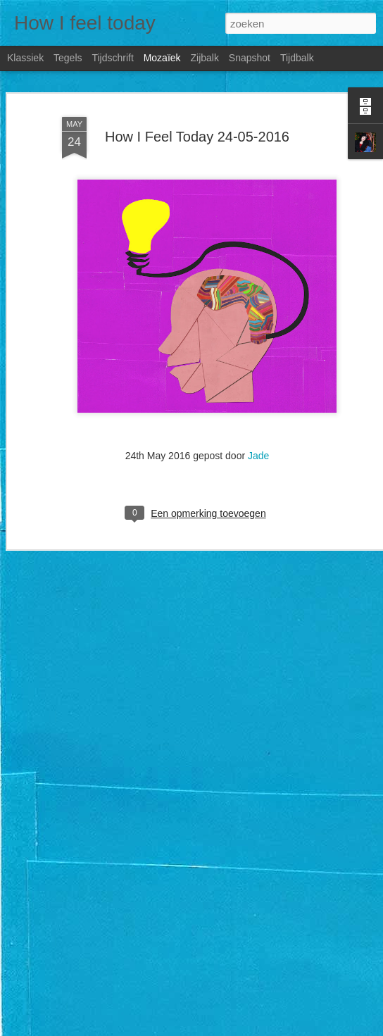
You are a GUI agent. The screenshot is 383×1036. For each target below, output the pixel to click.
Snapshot (249, 57)
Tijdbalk (297, 57)
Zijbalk (204, 57)
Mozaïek (162, 57)
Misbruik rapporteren (311, 1028)
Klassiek (25, 57)
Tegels (68, 57)
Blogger (259, 1028)
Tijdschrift (112, 57)
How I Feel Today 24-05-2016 (197, 122)
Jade (258, 442)
